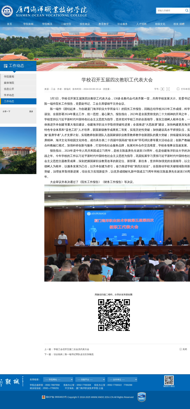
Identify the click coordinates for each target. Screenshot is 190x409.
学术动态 (9, 95)
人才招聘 (141, 24)
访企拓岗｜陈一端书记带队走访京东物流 (74, 354)
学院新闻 (28, 24)
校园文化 (160, 24)
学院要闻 (9, 76)
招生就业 (85, 24)
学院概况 (47, 24)
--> (58, 379)
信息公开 (9, 89)
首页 (9, 24)
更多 (31, 111)
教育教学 (104, 24)
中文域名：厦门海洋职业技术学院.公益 (84, 388)
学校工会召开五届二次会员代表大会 (71, 349)
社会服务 (122, 24)
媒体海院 (9, 82)
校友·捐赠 (179, 24)
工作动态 (9, 101)
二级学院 (66, 24)
